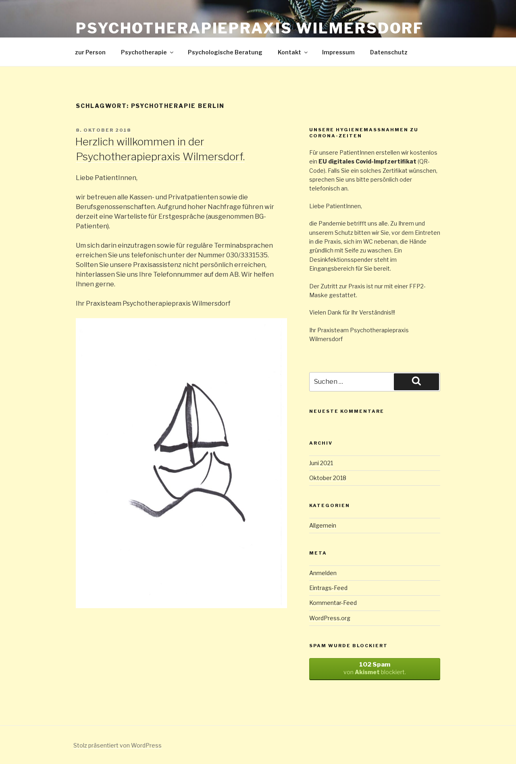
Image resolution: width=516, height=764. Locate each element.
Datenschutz (389, 52)
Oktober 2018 (327, 477)
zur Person (90, 52)
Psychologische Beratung (225, 52)
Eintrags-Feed (328, 587)
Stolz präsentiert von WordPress (117, 745)
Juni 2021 (321, 463)
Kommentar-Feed (333, 602)
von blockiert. (375, 668)
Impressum (338, 52)
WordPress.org (329, 618)
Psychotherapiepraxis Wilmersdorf (250, 28)
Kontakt (293, 52)
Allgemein (322, 525)
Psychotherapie (148, 52)
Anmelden (323, 572)
